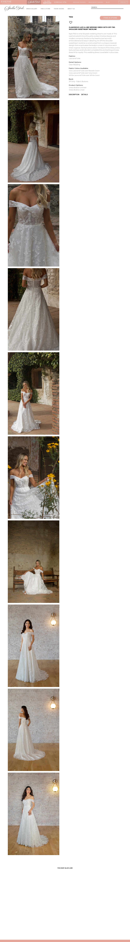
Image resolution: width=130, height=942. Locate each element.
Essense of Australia (6, 2)
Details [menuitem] (84, 94)
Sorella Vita (60, 2)
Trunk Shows (59, 8)
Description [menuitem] (74, 94)
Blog (108, 2)
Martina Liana (19, 2)
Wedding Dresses (79, 2)
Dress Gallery (31, 8)
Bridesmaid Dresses (96, 2)
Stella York (34, 2)
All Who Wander (47, 2)
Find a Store (110, 18)
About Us (71, 8)
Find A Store (45, 8)
